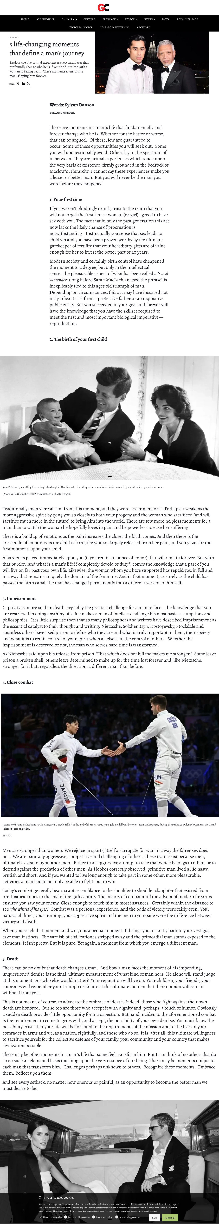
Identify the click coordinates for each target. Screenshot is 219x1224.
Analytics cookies (104, 1217)
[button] (110, 476)
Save (154, 1218)
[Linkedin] (23, 84)
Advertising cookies (129, 1217)
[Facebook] (18, 84)
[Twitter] (28, 84)
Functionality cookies (79, 1217)
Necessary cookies (52, 1217)
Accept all (170, 1218)
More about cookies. (148, 1210)
